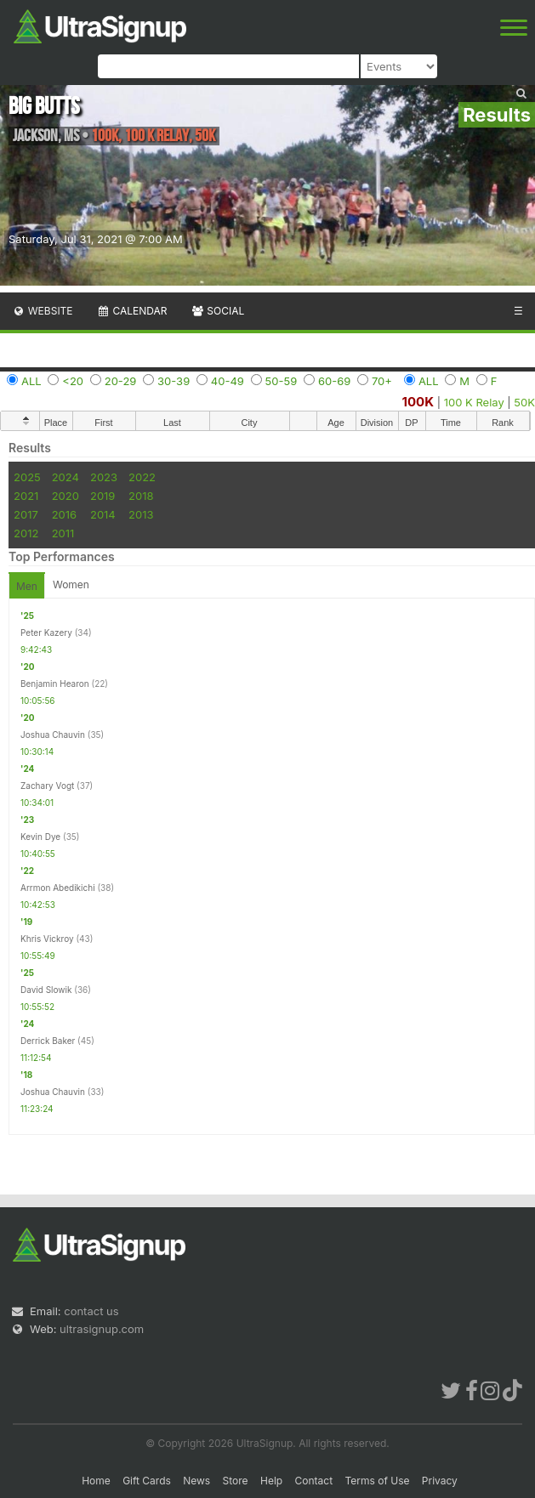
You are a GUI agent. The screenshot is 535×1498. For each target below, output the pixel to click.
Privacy (440, 1480)
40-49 (227, 381)
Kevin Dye (40, 836)
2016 (64, 514)
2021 (26, 495)
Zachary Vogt (47, 785)
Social (217, 310)
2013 (140, 514)
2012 (26, 533)
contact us (91, 1311)
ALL (31, 381)
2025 (27, 477)
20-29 (121, 381)
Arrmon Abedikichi (57, 887)
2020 (65, 495)
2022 (142, 477)
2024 (65, 477)
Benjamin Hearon (54, 683)
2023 (103, 477)
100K (418, 402)
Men (26, 586)
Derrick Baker (47, 1041)
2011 (63, 533)
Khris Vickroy (47, 938)
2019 (102, 495)
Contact (314, 1480)
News (196, 1480)
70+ (382, 381)
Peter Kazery (46, 632)
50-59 (281, 381)
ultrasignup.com (102, 1329)
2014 (103, 514)
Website (42, 310)
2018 (140, 495)
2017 (26, 514)
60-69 (334, 381)
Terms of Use (376, 1480)
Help (271, 1480)
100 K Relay (474, 402)
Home (96, 1480)
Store (235, 1480)
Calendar (132, 310)
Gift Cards (146, 1480)
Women (71, 584)
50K (524, 402)
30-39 (173, 381)
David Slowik (45, 989)
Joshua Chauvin (52, 734)
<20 (72, 381)
